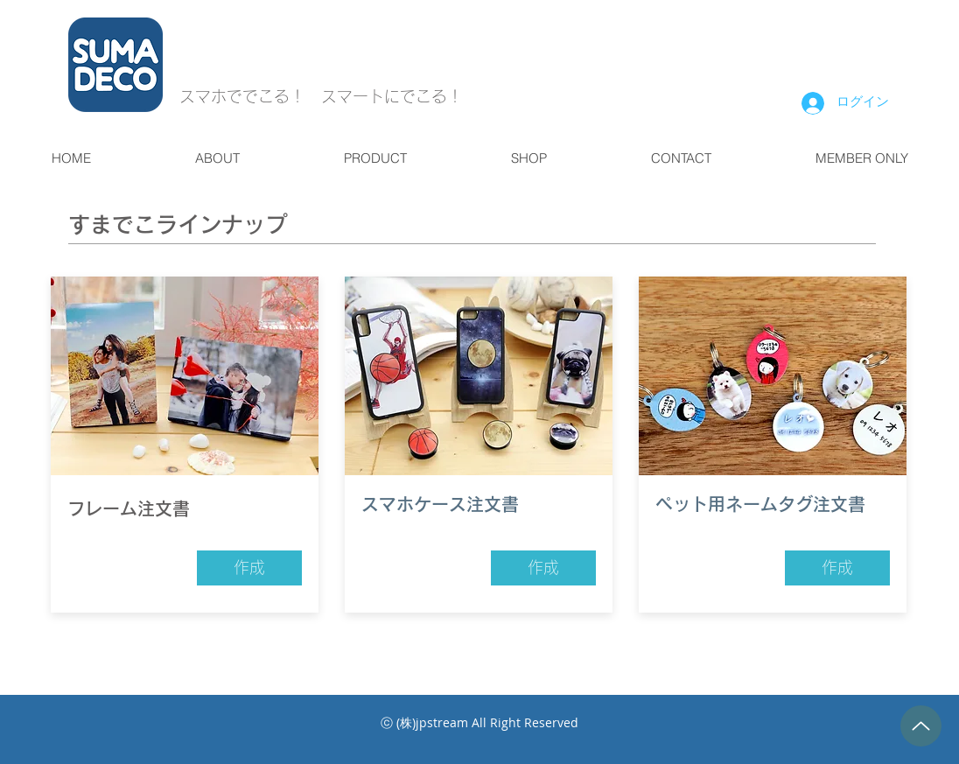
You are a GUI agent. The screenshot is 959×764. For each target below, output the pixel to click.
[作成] (249, 567)
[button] (217, 158)
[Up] (921, 725)
